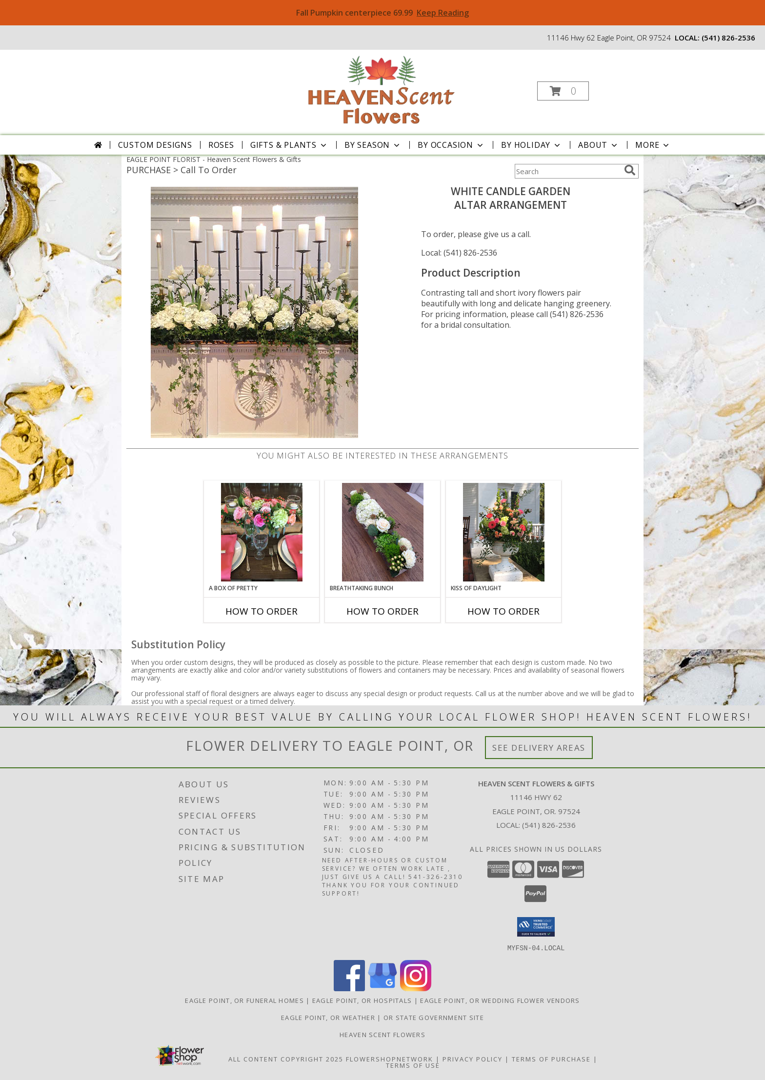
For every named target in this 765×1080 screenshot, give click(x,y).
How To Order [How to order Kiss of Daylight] (503, 611)
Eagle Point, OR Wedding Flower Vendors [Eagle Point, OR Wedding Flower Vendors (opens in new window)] (500, 1000)
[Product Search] (567, 171)
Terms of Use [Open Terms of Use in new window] (413, 1064)
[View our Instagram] (415, 988)
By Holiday (531, 145)
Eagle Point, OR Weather (328, 1017)
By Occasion (451, 145)
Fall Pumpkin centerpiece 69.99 (382, 12)
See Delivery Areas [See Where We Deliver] (538, 747)
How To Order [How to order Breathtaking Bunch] (382, 611)
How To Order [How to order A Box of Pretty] (261, 611)
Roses (221, 145)
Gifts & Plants (289, 145)
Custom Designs (155, 145)
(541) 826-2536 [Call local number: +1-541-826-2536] (728, 37)
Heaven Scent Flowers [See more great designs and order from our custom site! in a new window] (382, 1034)
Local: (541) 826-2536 (459, 252)
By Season (373, 145)
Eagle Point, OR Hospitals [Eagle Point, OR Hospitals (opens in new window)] (362, 1000)
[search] (630, 170)
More (653, 145)
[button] (563, 90)
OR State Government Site (433, 1017)
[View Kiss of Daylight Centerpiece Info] (503, 532)
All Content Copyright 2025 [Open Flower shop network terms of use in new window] (285, 1058)
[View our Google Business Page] (382, 988)
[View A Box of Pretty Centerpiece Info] (261, 532)
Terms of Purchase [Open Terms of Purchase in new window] (551, 1058)
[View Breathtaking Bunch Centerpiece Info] (382, 532)
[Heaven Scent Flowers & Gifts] (381, 88)
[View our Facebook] (349, 988)
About (598, 145)
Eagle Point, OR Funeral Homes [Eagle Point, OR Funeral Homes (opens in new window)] (244, 1000)
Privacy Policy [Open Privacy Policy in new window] (473, 1058)
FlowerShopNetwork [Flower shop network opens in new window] (389, 1058)
